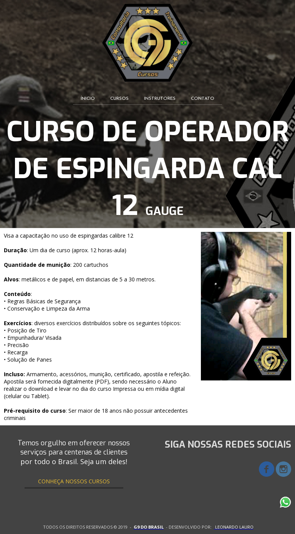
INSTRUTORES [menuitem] (160, 98)
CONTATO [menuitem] (202, 98)
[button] (74, 481)
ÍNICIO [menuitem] (88, 98)
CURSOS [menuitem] (119, 98)
